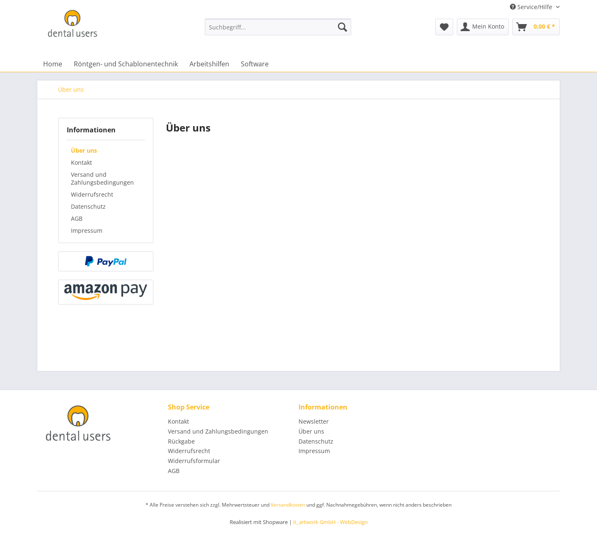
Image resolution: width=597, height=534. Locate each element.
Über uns (84, 150)
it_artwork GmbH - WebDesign (330, 522)
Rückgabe (181, 441)
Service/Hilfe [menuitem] (532, 7)
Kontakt (81, 162)
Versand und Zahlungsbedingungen (102, 178)
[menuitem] (278, 27)
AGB (77, 218)
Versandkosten (288, 504)
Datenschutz (88, 206)
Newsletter (313, 421)
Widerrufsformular (194, 461)
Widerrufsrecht (92, 194)
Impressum (86, 230)
